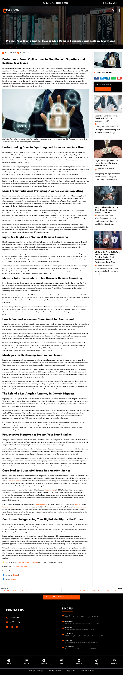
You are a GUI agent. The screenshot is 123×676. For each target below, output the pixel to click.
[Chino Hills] (63, 642)
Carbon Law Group (21, 567)
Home (2, 47)
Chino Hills (68, 641)
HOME (9, 665)
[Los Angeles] (63, 616)
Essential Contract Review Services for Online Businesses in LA (106, 118)
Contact (114, 665)
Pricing (26, 665)
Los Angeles (69, 615)
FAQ (96, 665)
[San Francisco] (63, 648)
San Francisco (69, 647)
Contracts (106, 124)
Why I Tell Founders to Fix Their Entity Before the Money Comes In (106, 210)
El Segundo (68, 628)
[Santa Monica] (63, 635)
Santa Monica (69, 634)
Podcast (79, 665)
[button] (119, 11)
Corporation (101, 171)
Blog (61, 665)
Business (100, 124)
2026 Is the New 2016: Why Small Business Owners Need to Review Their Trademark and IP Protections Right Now (107, 257)
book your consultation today (28, 563)
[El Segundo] (63, 629)
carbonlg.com (20, 571)
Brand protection (11, 47)
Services (44, 665)
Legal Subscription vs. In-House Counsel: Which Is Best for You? (106, 163)
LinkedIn (15, 576)
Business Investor (108, 169)
